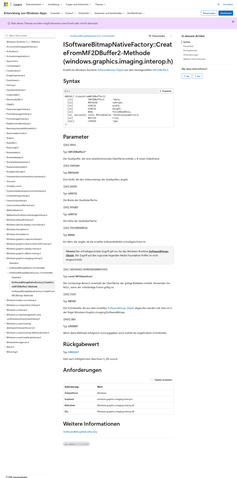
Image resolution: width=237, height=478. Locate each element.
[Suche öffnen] (218, 4)
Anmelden (228, 4)
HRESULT (73, 352)
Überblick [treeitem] (14, 263)
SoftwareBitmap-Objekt (110, 70)
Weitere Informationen (194, 58)
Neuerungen (209, 13)
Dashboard (225, 13)
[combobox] (29, 35)
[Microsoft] (6, 4)
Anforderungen (190, 54)
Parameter (188, 46)
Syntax (186, 41)
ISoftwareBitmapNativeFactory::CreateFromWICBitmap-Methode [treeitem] (33, 293)
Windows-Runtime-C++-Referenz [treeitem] (23, 41)
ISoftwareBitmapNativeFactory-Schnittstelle (92, 35)
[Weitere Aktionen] (171, 36)
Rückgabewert (190, 50)
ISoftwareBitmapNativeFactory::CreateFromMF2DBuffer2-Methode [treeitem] (33, 284)
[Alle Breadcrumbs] (66, 36)
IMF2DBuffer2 (160, 70)
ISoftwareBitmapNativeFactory (80, 431)
